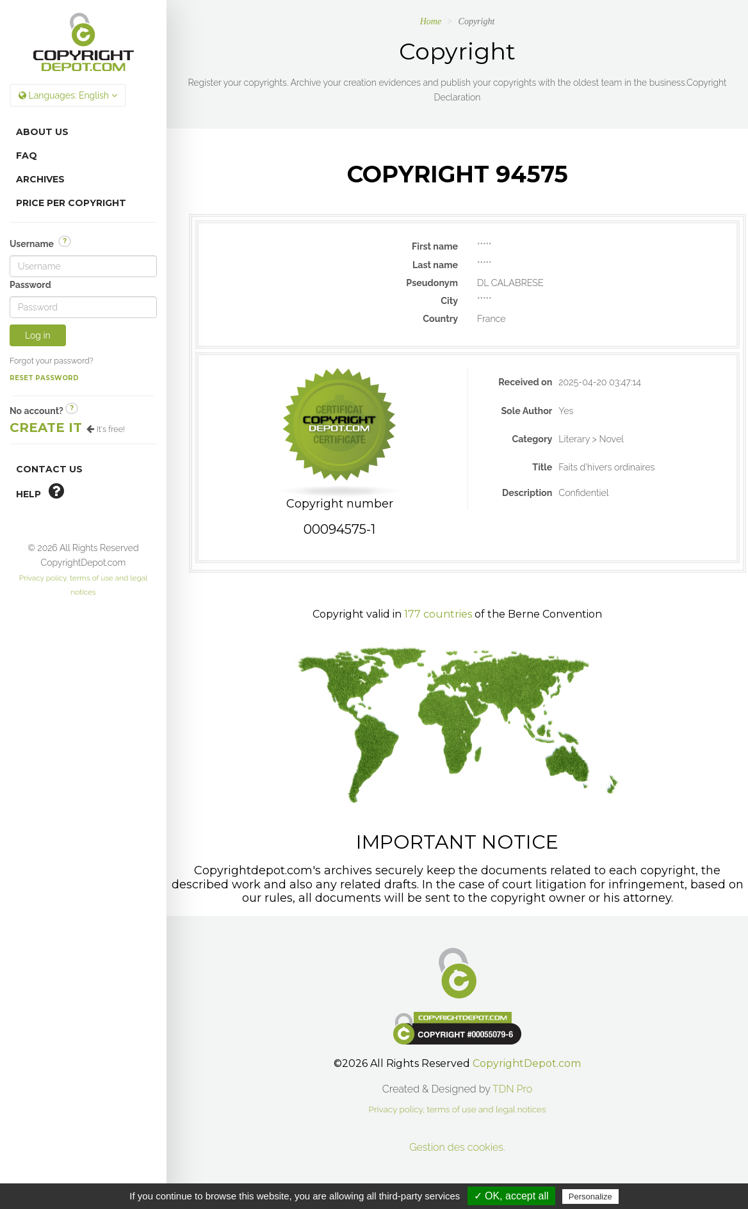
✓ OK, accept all (511, 1195)
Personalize (590, 1196)
